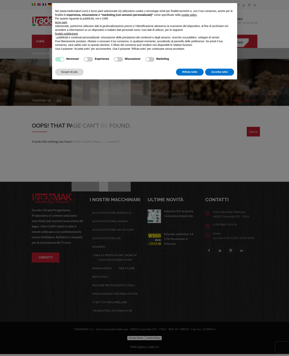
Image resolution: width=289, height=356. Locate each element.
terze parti (61, 22)
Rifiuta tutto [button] (189, 71)
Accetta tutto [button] (219, 71)
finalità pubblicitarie (66, 33)
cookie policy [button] (189, 14)
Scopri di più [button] (69, 71)
